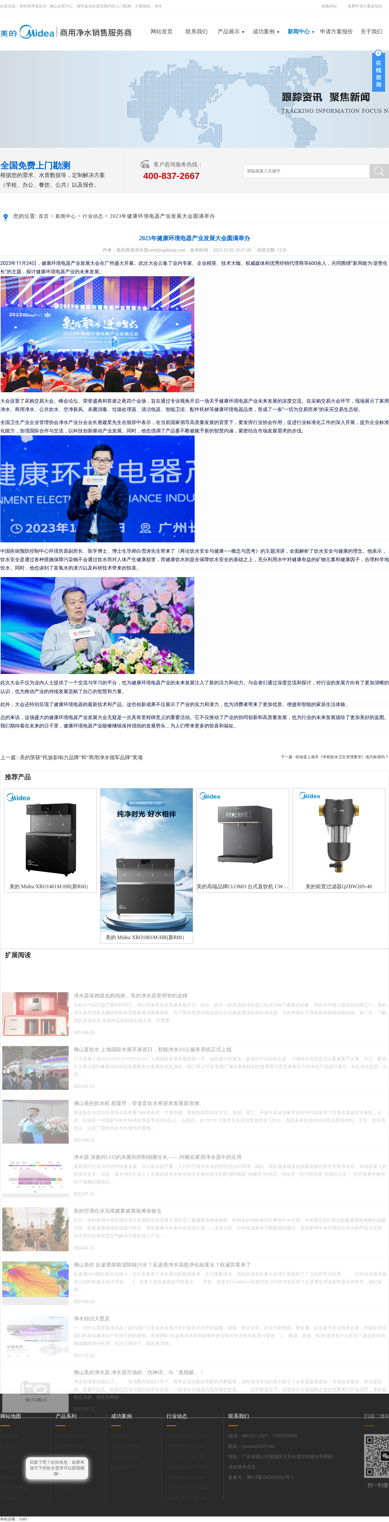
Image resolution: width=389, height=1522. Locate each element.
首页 (44, 216)
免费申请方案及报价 (363, 6)
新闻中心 (301, 32)
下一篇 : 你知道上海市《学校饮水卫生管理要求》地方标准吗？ (335, 757)
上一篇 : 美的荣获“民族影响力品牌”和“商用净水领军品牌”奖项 (71, 757)
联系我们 (197, 32)
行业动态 (93, 216)
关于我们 (371, 32)
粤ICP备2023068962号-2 (269, 1477)
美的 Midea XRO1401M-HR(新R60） (50, 886)
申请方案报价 (336, 32)
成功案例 (266, 32)
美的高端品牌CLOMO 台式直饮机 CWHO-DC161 (243, 886)
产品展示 (231, 32)
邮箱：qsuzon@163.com (251, 1446)
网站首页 (162, 32)
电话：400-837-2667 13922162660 (262, 1436)
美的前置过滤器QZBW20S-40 (338, 886)
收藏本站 (329, 6)
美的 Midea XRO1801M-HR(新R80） (146, 937)
